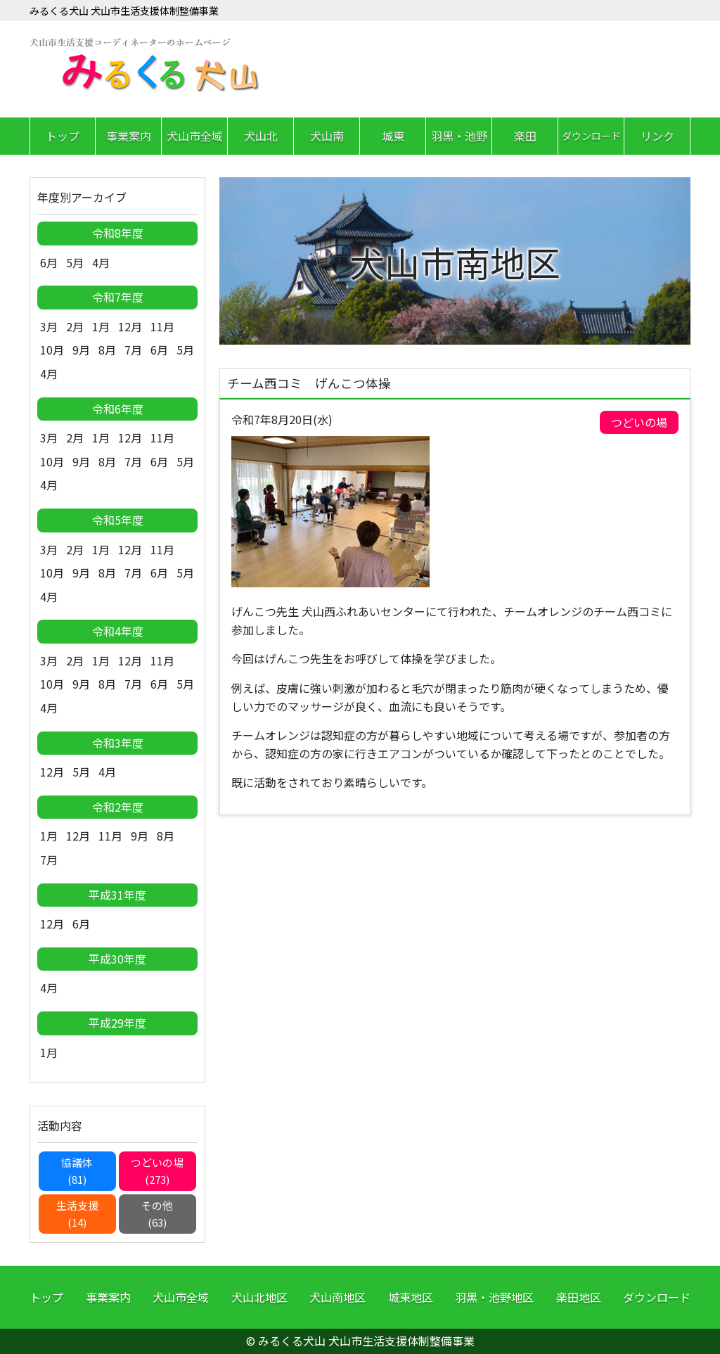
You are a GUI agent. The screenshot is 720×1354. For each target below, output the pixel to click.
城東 (393, 135)
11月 (162, 326)
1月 (101, 326)
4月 (101, 262)
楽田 (525, 135)
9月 (81, 349)
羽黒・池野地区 (494, 1297)
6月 (49, 262)
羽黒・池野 (459, 135)
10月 (52, 349)
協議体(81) (77, 1171)
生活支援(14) (77, 1214)
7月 (133, 349)
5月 (75, 262)
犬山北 (261, 135)
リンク (657, 135)
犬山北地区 (259, 1297)
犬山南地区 (337, 1297)
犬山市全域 (195, 135)
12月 (130, 326)
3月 (49, 326)
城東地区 (410, 1297)
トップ (62, 135)
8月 (107, 349)
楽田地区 (578, 1297)
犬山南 (327, 135)
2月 (75, 326)
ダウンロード (591, 136)
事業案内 (128, 135)
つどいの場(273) (157, 1171)
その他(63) (157, 1214)
